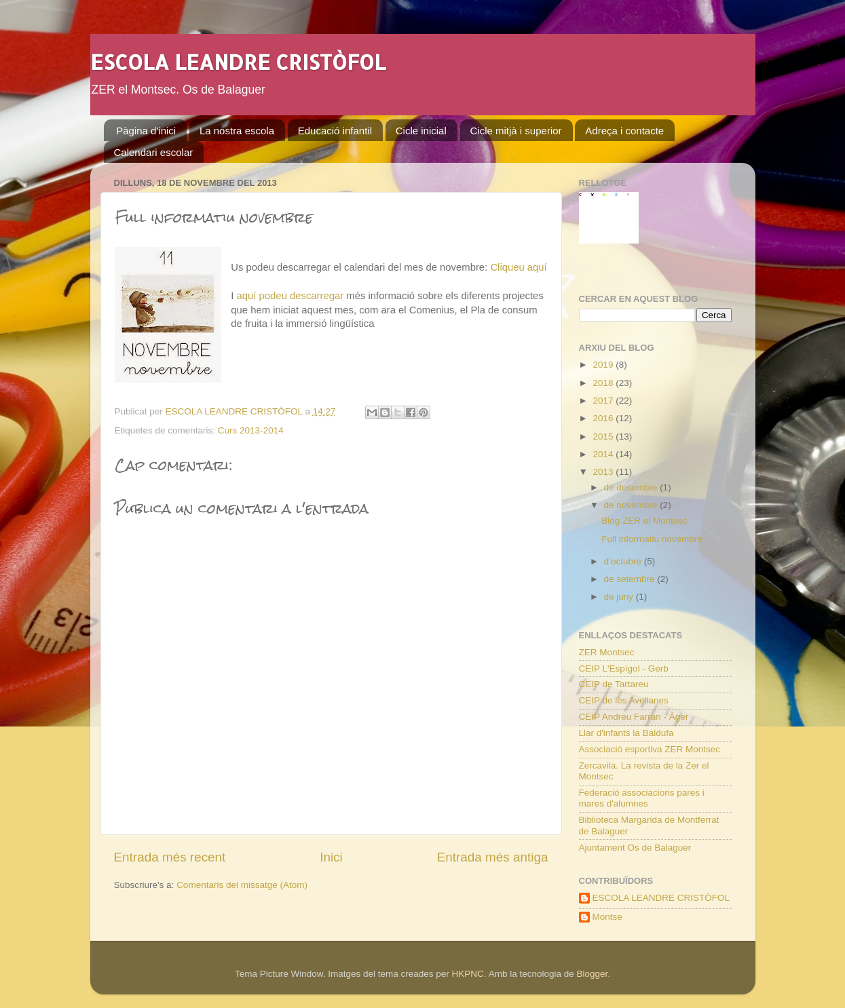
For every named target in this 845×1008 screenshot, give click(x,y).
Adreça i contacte (624, 130)
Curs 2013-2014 (251, 430)
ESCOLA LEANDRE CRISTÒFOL (238, 62)
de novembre (632, 505)
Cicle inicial (421, 130)
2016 (604, 418)
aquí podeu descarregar (290, 295)
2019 (604, 365)
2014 (604, 454)
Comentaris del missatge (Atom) (241, 885)
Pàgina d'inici (146, 130)
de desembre (632, 487)
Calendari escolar (153, 152)
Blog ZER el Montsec (644, 521)
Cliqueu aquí (518, 267)
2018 (604, 383)
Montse (607, 917)
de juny (620, 597)
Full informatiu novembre (651, 539)
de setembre (631, 579)
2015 (604, 436)
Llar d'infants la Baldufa (626, 733)
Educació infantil (335, 130)
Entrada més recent (170, 857)
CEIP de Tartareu (614, 684)
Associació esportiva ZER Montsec (650, 749)
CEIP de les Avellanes (624, 700)
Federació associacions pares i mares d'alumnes (642, 798)
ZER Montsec (607, 652)
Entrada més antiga (492, 857)
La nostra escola (237, 130)
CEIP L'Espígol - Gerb (624, 668)
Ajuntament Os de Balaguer (635, 847)
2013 (604, 472)
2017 (604, 400)
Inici (331, 857)
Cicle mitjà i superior (516, 130)
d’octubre (624, 561)
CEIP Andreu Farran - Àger (634, 717)
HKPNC (468, 974)
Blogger (591, 974)
